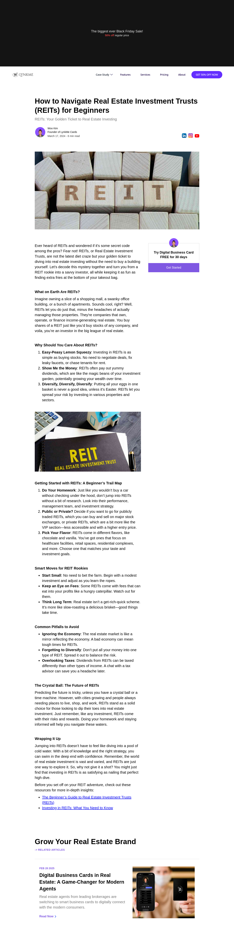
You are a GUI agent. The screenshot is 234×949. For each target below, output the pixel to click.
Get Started (173, 267)
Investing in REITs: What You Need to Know (77, 808)
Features (125, 74)
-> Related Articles (50, 849)
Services (145, 74)
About (182, 74)
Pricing (164, 74)
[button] (104, 75)
